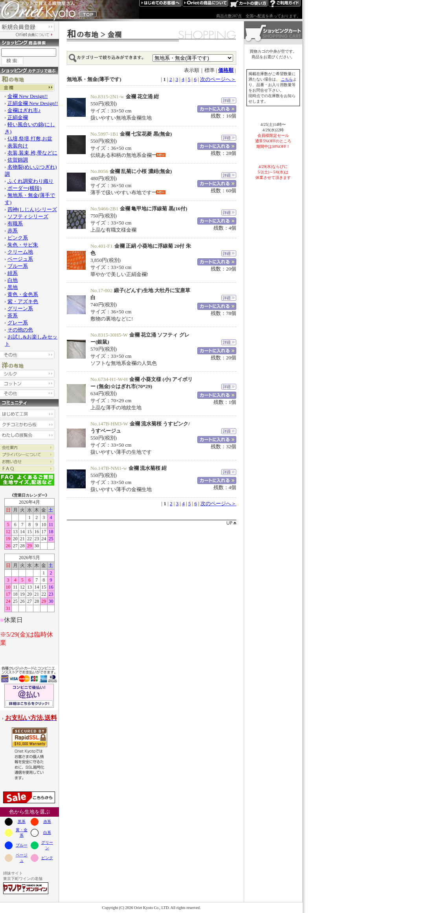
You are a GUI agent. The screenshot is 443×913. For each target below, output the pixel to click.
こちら (287, 79)
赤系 (47, 821)
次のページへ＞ (218, 79)
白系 (47, 832)
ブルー (22, 845)
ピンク (47, 858)
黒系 (22, 821)
